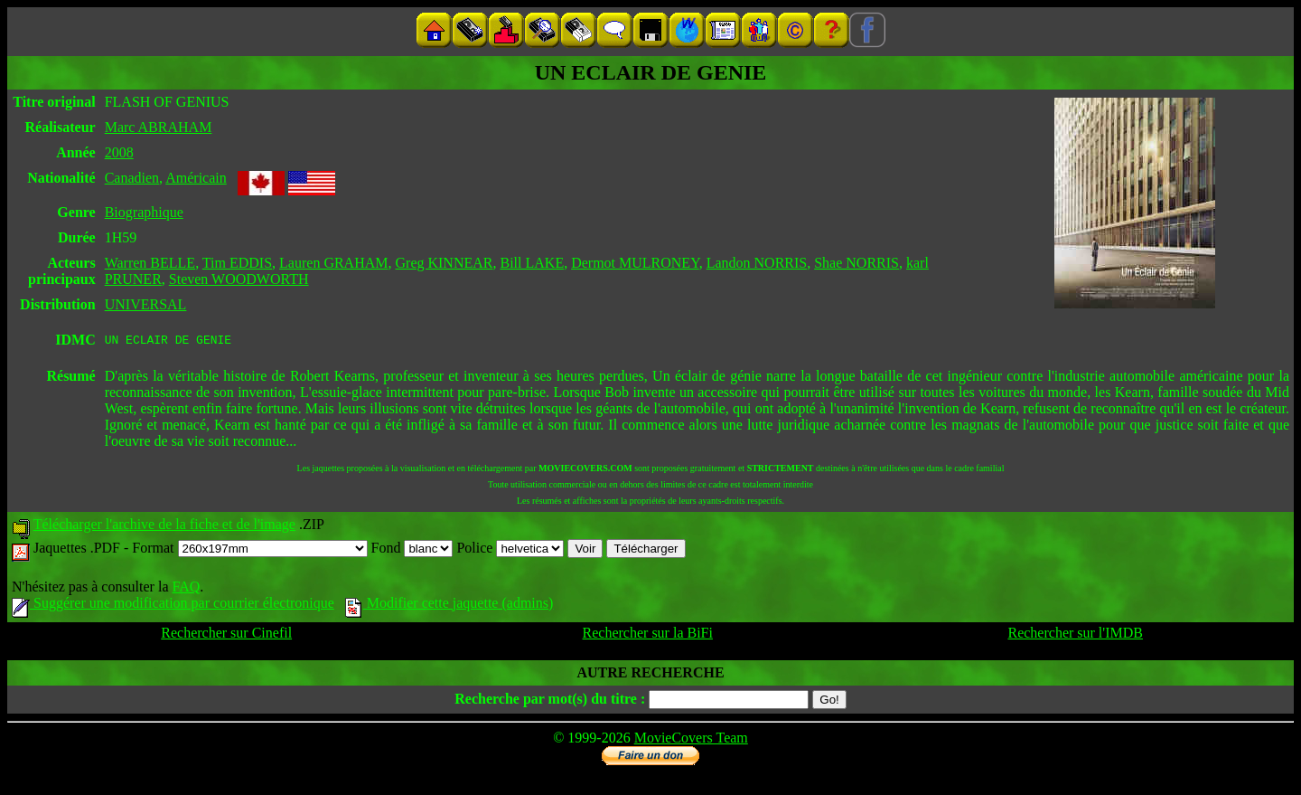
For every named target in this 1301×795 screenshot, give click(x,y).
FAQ (186, 589)
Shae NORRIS (856, 262)
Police (510, 550)
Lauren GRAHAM (333, 262)
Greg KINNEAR (444, 262)
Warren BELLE (150, 262)
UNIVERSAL (146, 304)
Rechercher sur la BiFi (648, 635)
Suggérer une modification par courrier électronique (173, 605)
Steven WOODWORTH (239, 279)
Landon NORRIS (757, 262)
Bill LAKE (532, 262)
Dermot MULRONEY (634, 262)
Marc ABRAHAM (158, 127)
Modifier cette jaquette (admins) (449, 605)
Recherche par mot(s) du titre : (549, 701)
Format (249, 550)
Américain (196, 177)
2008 (119, 152)
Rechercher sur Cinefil (226, 635)
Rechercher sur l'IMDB (1075, 635)
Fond (412, 550)
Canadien (132, 177)
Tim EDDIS (237, 262)
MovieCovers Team (691, 740)
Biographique (144, 212)
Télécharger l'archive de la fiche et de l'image (164, 527)
